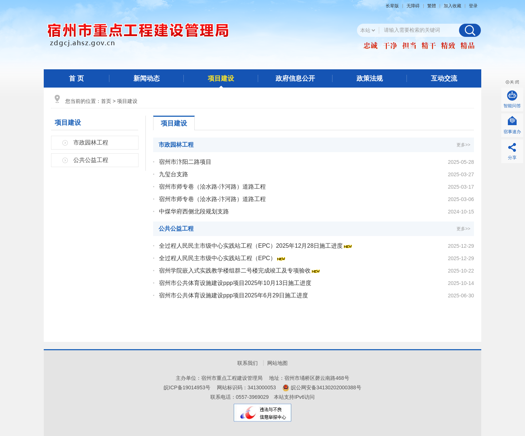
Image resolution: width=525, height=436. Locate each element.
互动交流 (444, 78)
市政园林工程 (90, 142)
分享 (512, 157)
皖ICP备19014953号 (187, 387)
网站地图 (277, 363)
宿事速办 (512, 131)
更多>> (463, 144)
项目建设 (221, 78)
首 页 (76, 78)
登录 (473, 5)
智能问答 (512, 105)
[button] (394, 6)
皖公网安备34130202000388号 (326, 387)
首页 (106, 101)
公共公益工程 (90, 160)
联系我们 (247, 363)
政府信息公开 (295, 78)
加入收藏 (452, 5)
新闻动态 (146, 78)
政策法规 (370, 78)
